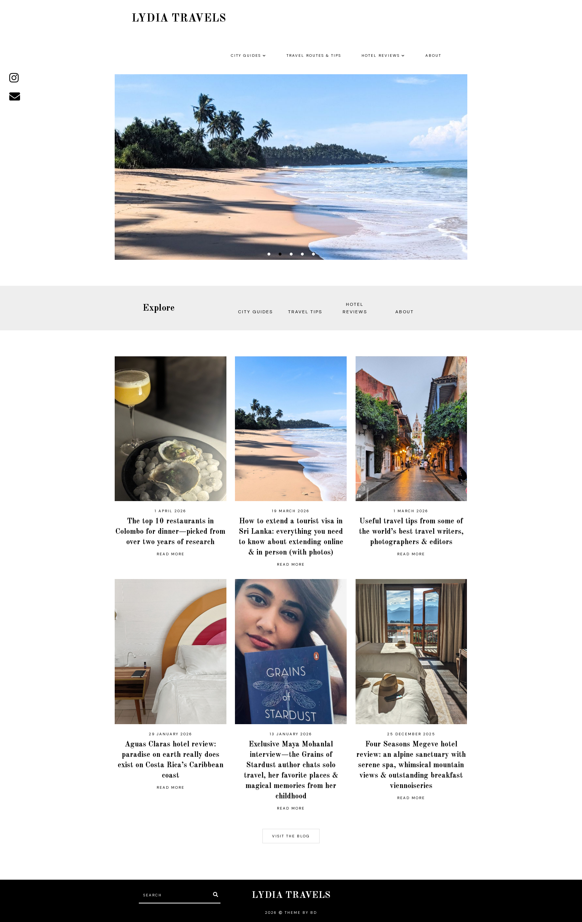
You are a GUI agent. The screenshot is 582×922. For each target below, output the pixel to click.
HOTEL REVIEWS (381, 55)
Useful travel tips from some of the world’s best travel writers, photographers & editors (411, 532)
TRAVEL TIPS (305, 312)
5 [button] (313, 254)
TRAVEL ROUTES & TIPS (314, 55)
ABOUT (433, 55)
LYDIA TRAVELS (291, 895)
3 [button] (291, 254)
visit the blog (291, 836)
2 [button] (280, 254)
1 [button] (268, 254)
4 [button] (302, 254)
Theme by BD (301, 912)
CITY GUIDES (246, 55)
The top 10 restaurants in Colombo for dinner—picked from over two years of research (170, 532)
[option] (291, 167)
